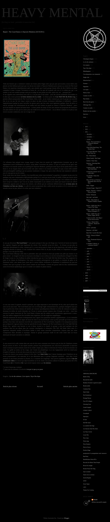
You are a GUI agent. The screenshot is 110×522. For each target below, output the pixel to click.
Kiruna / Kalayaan (91, 194)
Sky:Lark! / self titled (92, 197)
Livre (84, 117)
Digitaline (85, 86)
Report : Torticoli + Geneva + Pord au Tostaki (94, 191)
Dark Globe (44, 354)
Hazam (96, 499)
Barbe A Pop (86, 376)
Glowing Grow (87, 404)
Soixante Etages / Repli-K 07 (94, 188)
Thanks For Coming (88, 490)
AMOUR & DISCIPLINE (90, 373)
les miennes (47, 363)
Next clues (86, 438)
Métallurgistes (87, 71)
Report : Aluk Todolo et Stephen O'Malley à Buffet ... (94, 201)
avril (88, 261)
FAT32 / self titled (91, 227)
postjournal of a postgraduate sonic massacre (95, 453)
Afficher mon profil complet (99, 502)
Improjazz (85, 416)
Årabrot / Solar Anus (91, 161)
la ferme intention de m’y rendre (31, 97)
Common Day (87, 389)
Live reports (26, 376)
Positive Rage (86, 450)
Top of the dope (35, 376)
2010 (86, 273)
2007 (86, 281)
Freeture (85, 83)
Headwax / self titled (91, 230)
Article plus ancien (70, 386)
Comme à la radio (87, 108)
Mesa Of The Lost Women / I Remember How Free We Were (94, 181)
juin (88, 256)
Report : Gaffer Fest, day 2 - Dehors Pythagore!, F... (93, 210)
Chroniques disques (88, 59)
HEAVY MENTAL (52, 12)
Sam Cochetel (86, 471)
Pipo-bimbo (86, 99)
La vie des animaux (16, 376)
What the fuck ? (87, 80)
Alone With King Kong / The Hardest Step (94, 148)
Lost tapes (85, 89)
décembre (89, 134)
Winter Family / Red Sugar (93, 158)
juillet (88, 254)
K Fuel (85, 419)
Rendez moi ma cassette (89, 111)
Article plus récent (10, 386)
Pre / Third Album (91, 155)
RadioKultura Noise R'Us (89, 459)
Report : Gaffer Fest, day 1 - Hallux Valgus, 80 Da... (93, 214)
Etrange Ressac (87, 398)
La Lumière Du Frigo (88, 425)
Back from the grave (88, 102)
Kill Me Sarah (87, 422)
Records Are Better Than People (91, 462)
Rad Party (85, 456)
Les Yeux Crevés (87, 432)
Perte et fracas (87, 447)
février (89, 267)
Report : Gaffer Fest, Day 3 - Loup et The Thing (93, 206)
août (88, 251)
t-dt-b (84, 487)
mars (88, 264)
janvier (89, 269)
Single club (86, 77)
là (22, 363)
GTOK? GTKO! (87, 410)
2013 (86, 126)
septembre (89, 248)
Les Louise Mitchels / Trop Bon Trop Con (93, 152)
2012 (86, 129)
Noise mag (86, 441)
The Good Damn (22, 243)
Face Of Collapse (87, 401)
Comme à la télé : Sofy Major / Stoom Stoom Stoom (94, 218)
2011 (86, 132)
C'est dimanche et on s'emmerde (91, 74)
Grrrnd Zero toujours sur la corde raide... (93, 172)
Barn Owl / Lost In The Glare (94, 233)
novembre (89, 137)
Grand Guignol (87, 407)
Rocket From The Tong (89, 468)
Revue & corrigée (87, 465)
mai (88, 259)
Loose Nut (86, 435)
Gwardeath (86, 413)
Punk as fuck (86, 92)
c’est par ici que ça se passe (34, 369)
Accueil (40, 386)
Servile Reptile (87, 478)
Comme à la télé (87, 95)
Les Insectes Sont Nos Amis (90, 428)
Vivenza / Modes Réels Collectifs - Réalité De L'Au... (93, 223)
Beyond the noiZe (87, 379)
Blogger (66, 518)
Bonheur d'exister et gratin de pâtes (92, 382)
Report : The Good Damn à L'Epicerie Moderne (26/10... (93, 143)
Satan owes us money (88, 474)
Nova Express (86, 444)
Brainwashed (86, 386)
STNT (84, 481)
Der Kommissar (87, 395)
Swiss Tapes (86, 484)
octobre (89, 139)
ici (11, 363)
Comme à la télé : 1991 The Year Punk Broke (93, 168)
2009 (86, 275)
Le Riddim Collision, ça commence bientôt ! (92, 244)
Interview (85, 114)
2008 (86, 278)
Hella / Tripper (90, 185)
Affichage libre (87, 105)
